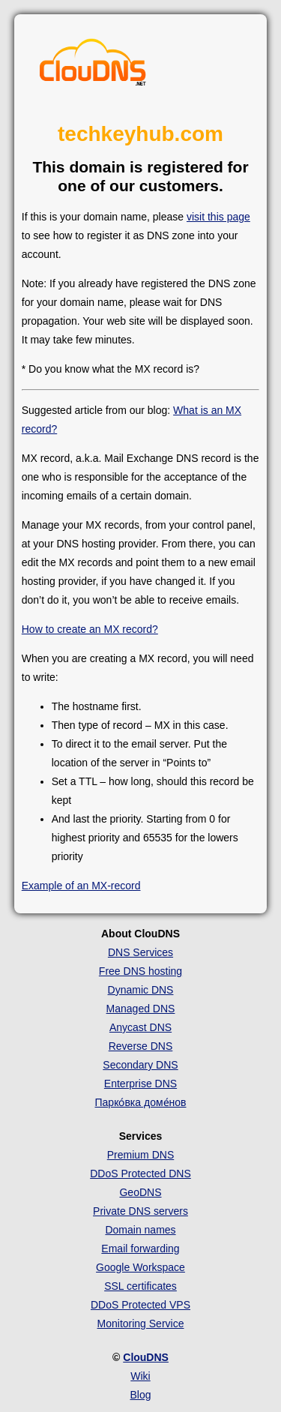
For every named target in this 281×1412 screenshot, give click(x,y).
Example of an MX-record (81, 886)
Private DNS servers (140, 1211)
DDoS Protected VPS (140, 1305)
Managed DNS (140, 1009)
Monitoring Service (140, 1324)
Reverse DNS (141, 1046)
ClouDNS (146, 1357)
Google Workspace (140, 1267)
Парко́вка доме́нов (141, 1102)
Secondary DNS (140, 1065)
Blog (140, 1395)
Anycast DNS (140, 1027)
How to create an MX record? (90, 629)
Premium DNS (140, 1155)
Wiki (140, 1376)
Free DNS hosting (140, 971)
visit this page (218, 217)
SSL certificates (140, 1286)
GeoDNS (140, 1192)
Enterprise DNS (140, 1084)
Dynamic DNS (141, 990)
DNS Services (140, 952)
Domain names (140, 1230)
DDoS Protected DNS (140, 1174)
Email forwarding (140, 1249)
